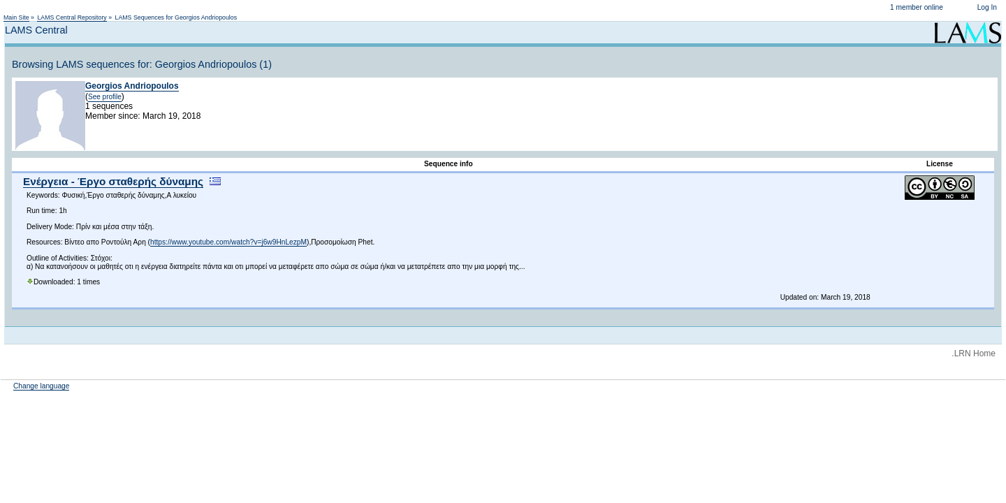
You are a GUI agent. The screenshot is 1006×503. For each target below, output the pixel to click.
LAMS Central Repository (71, 17)
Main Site (16, 17)
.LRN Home (974, 353)
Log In (987, 7)
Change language (41, 386)
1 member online (916, 7)
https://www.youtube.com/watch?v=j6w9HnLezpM (228, 242)
